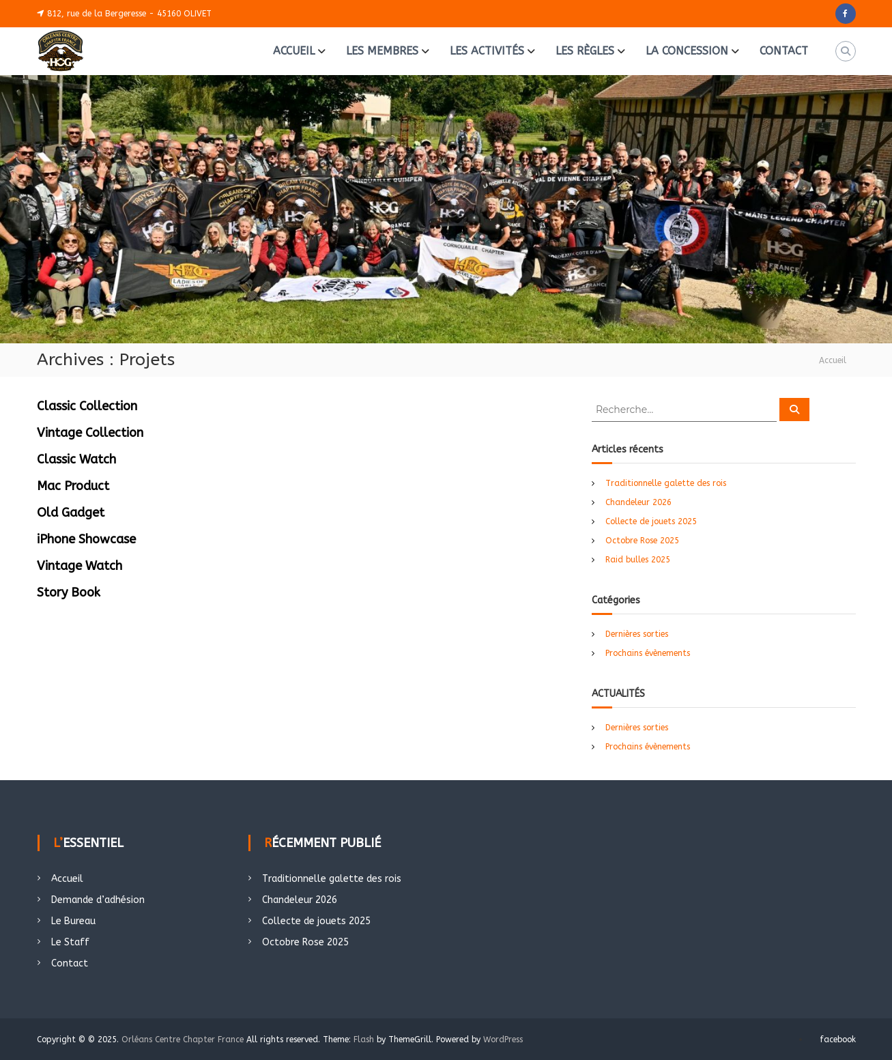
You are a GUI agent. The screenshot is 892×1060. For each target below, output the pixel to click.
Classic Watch (76, 459)
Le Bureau (73, 921)
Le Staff (70, 942)
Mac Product (73, 485)
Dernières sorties (636, 634)
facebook (838, 1039)
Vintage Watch (79, 565)
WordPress (503, 1039)
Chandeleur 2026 (638, 502)
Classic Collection (87, 406)
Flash (364, 1039)
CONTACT (784, 50)
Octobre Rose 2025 (642, 540)
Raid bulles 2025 (637, 559)
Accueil (67, 879)
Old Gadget (70, 512)
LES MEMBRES (382, 50)
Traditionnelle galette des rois (665, 483)
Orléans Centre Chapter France (182, 1039)
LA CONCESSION (687, 50)
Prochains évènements (647, 653)
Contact (69, 963)
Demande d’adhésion (98, 900)
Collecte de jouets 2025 (651, 521)
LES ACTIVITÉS (487, 50)
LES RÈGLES (585, 50)
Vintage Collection (90, 432)
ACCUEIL (294, 50)
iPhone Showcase (86, 539)
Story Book (68, 592)
